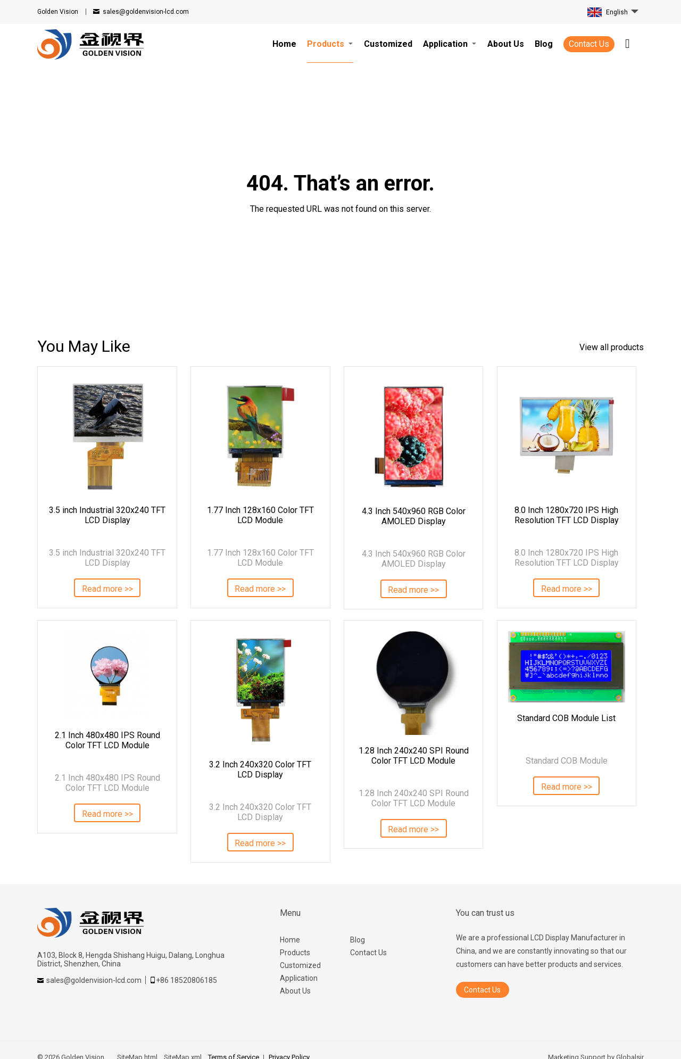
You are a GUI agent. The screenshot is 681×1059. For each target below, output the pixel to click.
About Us (295, 991)
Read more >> (107, 589)
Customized (300, 965)
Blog (357, 940)
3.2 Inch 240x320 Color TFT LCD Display (260, 769)
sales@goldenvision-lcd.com (146, 11)
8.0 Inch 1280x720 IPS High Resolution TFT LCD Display (566, 515)
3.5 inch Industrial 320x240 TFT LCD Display (107, 515)
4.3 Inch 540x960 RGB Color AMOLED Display (414, 516)
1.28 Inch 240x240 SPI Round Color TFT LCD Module (414, 756)
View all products (611, 347)
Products (295, 952)
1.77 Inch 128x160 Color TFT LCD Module (260, 515)
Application (299, 978)
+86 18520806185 (186, 980)
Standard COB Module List (566, 718)
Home (290, 940)
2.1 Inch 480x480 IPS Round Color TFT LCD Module (107, 740)
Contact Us (589, 44)
